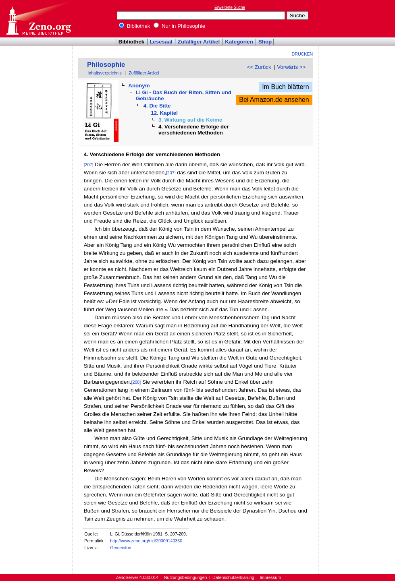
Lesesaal (161, 42)
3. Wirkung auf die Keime (190, 120)
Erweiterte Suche (229, 7)
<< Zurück (259, 67)
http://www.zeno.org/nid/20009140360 (146, 540)
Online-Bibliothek (38, 18)
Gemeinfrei (120, 547)
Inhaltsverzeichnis (104, 72)
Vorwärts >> (291, 67)
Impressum (270, 577)
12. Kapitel (164, 113)
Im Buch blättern (285, 86)
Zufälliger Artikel (199, 42)
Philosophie (106, 64)
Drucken (302, 54)
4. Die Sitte (157, 106)
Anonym (139, 86)
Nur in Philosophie (179, 26)
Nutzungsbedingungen (185, 577)
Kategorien (239, 42)
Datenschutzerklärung (233, 577)
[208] (136, 382)
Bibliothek (134, 26)
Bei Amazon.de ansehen (274, 99)
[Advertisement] (358, 18)
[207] (89, 164)
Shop (265, 42)
